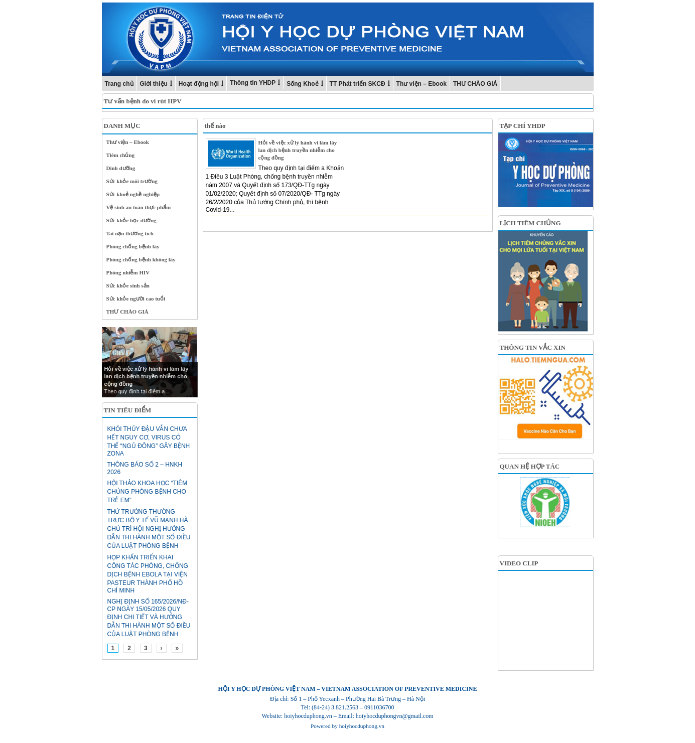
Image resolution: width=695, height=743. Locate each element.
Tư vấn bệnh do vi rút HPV (143, 101)
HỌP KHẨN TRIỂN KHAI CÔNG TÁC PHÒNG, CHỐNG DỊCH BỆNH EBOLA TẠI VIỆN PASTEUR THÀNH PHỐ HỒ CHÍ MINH (147, 574)
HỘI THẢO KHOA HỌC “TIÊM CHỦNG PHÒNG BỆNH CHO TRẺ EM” (147, 492)
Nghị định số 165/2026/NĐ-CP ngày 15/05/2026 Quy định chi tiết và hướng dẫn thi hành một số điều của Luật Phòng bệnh (149, 618)
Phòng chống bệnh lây (133, 246)
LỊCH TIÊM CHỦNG (530, 223)
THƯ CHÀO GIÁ (475, 83)
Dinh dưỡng (120, 168)
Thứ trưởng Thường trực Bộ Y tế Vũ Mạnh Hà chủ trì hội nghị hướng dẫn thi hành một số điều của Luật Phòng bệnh (149, 528)
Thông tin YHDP (252, 82)
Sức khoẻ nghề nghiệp (133, 194)
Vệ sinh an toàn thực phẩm (138, 207)
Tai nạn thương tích (130, 233)
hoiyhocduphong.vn (361, 726)
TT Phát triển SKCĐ (357, 83)
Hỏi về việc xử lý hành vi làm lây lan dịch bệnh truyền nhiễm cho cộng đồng (297, 150)
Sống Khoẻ (302, 83)
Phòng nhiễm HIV (128, 272)
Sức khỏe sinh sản (128, 285)
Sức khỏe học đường (131, 220)
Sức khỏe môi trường (132, 181)
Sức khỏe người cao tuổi (136, 298)
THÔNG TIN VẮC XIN (533, 347)
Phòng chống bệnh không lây (141, 259)
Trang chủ (119, 83)
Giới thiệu (154, 83)
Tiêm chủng (120, 155)
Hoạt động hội (199, 83)
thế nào (215, 125)
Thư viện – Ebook (421, 83)
